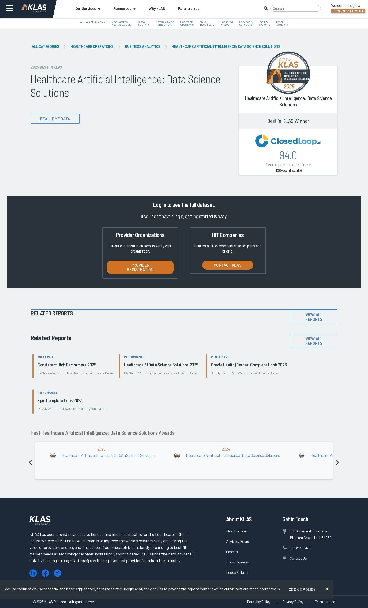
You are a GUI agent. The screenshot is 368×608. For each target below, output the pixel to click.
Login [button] (352, 5)
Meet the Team (237, 531)
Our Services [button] (88, 8)
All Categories (45, 46)
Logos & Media (237, 572)
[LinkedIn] (33, 573)
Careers (232, 551)
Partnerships (189, 8)
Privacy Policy (292, 601)
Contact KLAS (228, 265)
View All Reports (313, 316)
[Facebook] (45, 573)
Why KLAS (157, 8)
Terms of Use (325, 601)
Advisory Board (237, 541)
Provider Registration (140, 267)
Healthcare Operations (92, 46)
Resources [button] (125, 8)
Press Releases (237, 562)
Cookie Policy (302, 589)
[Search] (295, 8)
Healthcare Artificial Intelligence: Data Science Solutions (226, 46)
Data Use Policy (258, 601)
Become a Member (348, 11)
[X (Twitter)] (57, 573)
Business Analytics (143, 46)
